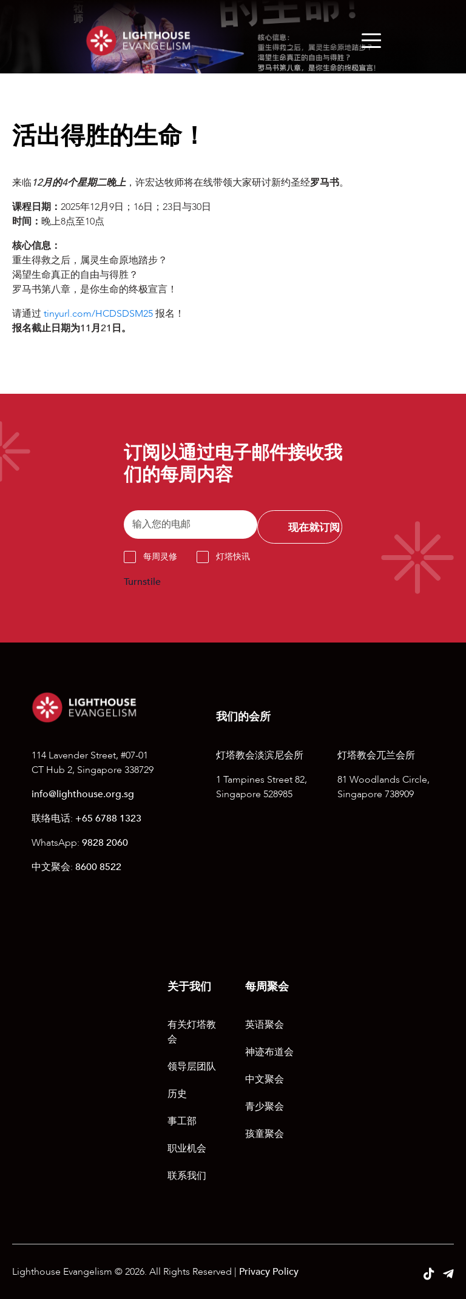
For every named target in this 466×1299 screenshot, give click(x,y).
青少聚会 (264, 1106)
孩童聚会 (264, 1134)
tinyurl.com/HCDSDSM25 (98, 313)
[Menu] (371, 40)
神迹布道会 (269, 1052)
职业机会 (186, 1148)
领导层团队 (191, 1066)
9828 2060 (105, 842)
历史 (177, 1094)
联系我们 (186, 1176)
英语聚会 (264, 1024)
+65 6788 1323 (108, 818)
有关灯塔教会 (191, 1032)
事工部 (182, 1121)
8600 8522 (98, 867)
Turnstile (142, 582)
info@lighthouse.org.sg (83, 794)
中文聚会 (264, 1079)
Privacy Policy (269, 1271)
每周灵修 (160, 556)
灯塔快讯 (233, 556)
